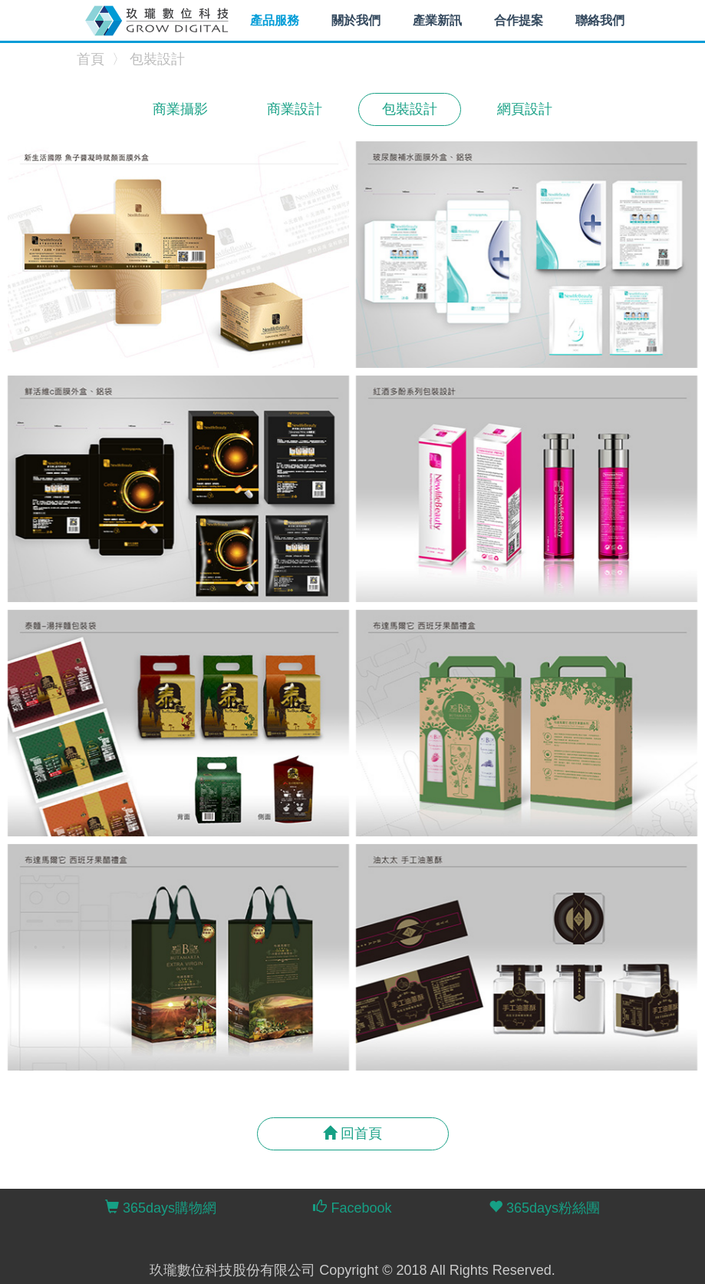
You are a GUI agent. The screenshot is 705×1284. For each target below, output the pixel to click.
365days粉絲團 (544, 1208)
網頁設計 (524, 109)
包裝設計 (157, 59)
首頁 (90, 59)
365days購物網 (160, 1208)
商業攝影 (180, 109)
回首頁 (352, 1133)
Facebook (352, 1208)
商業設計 (294, 109)
